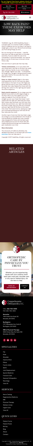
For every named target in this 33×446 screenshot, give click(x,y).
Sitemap (21, 442)
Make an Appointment (11, 286)
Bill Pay (8, 6)
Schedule (25, 12)
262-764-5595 (9, 12)
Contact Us (24, 286)
